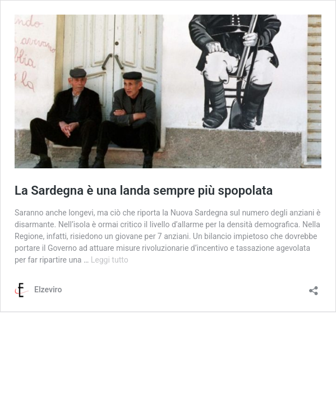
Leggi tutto (109, 259)
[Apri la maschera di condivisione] (313, 287)
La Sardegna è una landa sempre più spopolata (144, 190)
